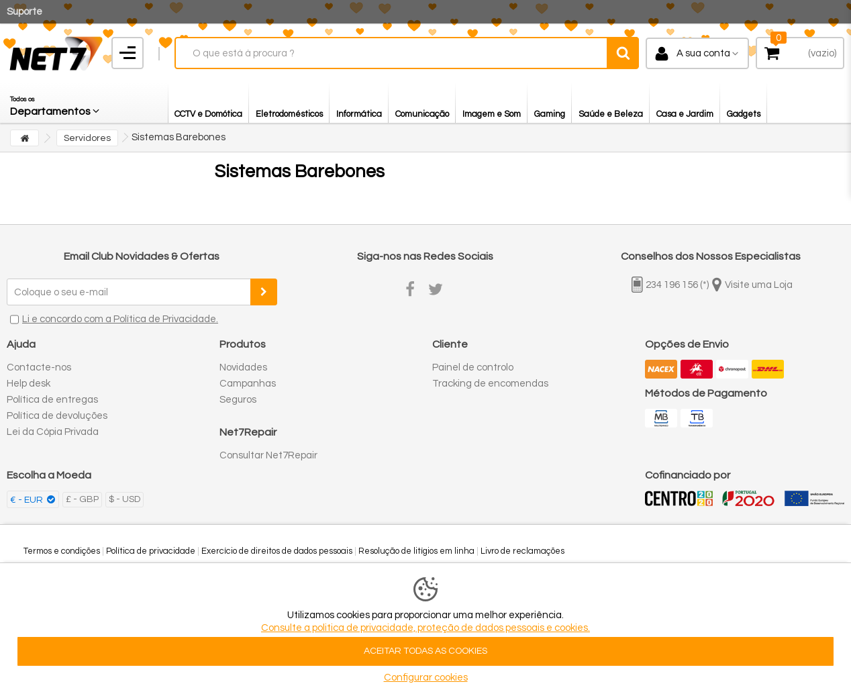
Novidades (243, 367)
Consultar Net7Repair (268, 455)
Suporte (24, 12)
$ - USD (124, 499)
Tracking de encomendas (490, 384)
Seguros (237, 400)
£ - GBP (82, 499)
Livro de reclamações (522, 551)
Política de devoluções (57, 416)
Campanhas (247, 384)
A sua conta (703, 53)
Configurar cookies (426, 678)
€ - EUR (27, 500)
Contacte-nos (39, 367)
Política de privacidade (150, 551)
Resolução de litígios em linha (416, 551)
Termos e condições (61, 551)
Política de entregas (52, 400)
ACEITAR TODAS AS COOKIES (425, 651)
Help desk (28, 384)
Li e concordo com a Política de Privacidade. (120, 319)
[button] (55, 102)
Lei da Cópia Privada (53, 432)
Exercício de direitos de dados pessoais (276, 551)
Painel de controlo (472, 367)
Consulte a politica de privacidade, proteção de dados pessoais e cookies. (425, 628)
